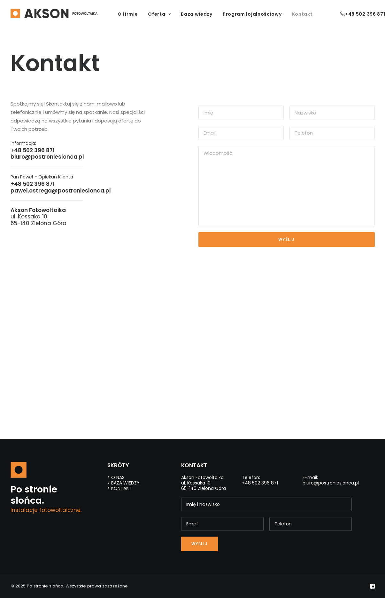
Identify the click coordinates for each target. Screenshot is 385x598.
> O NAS (116, 477)
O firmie (128, 14)
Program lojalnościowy (252, 14)
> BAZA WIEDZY (123, 483)
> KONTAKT (119, 488)
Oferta (159, 14)
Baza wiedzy (196, 14)
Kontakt (302, 14)
